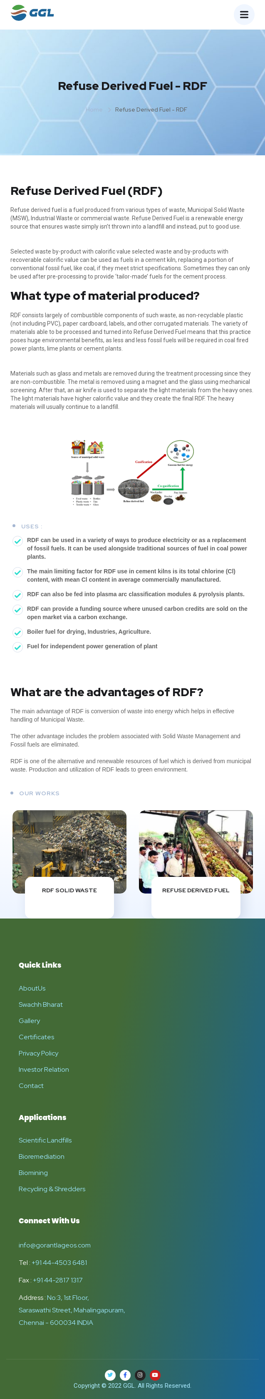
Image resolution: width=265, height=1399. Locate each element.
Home (94, 109)
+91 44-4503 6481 (59, 1262)
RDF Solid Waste (69, 890)
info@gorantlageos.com (55, 1245)
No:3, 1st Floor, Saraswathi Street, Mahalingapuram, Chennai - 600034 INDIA (72, 1310)
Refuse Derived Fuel (196, 890)
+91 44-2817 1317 (58, 1280)
